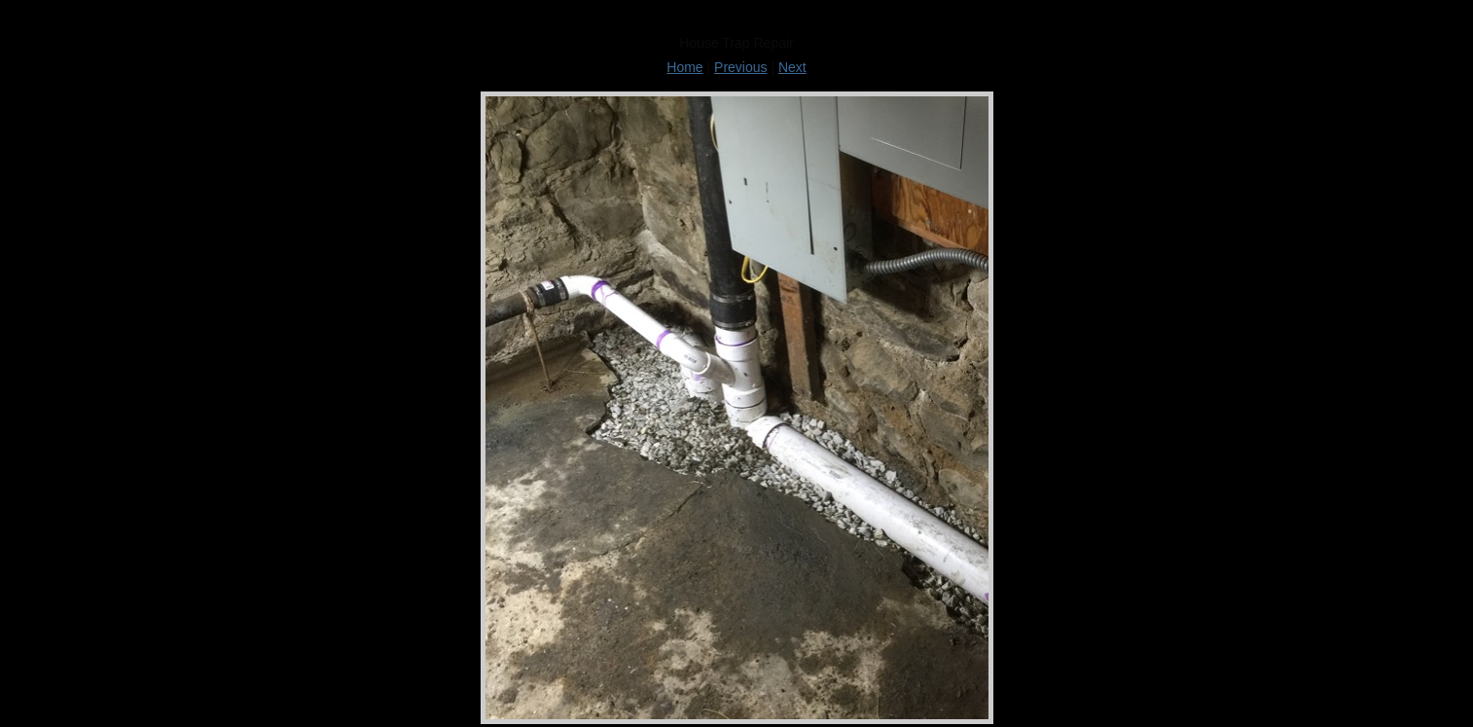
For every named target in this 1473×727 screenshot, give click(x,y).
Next (792, 67)
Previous (740, 67)
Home (684, 67)
